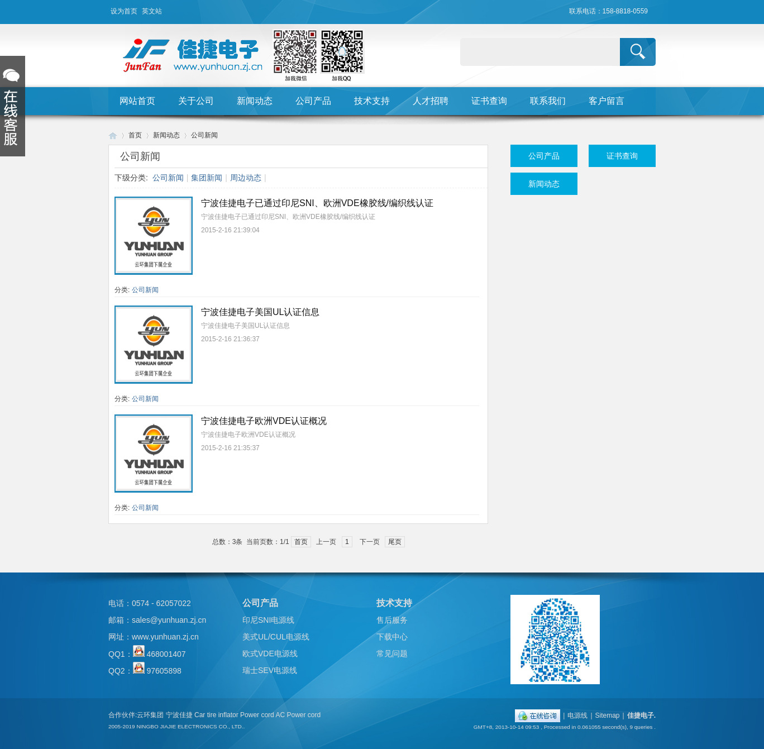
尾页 (395, 542)
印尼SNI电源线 (268, 620)
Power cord (257, 715)
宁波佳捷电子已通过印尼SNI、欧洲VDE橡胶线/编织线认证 (317, 203)
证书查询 (489, 101)
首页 (135, 135)
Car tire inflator (216, 715)
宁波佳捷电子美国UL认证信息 (260, 312)
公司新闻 (204, 135)
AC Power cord (298, 715)
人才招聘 (430, 101)
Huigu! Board (112, 135)
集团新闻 (206, 177)
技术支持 (372, 101)
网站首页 (137, 101)
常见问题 (392, 653)
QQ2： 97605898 (145, 670)
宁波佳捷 (179, 715)
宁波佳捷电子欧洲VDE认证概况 (264, 421)
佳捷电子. (641, 715)
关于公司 (196, 101)
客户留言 (606, 101)
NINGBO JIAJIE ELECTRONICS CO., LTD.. (190, 726)
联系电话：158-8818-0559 (608, 11)
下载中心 (392, 636)
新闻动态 (255, 101)
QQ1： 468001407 (147, 654)
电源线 (577, 715)
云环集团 (150, 715)
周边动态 (245, 177)
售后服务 (392, 620)
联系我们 (548, 101)
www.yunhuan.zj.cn (165, 636)
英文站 (152, 11)
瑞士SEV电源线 (269, 670)
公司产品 (313, 101)
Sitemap (607, 715)
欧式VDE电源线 (270, 653)
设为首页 (124, 11)
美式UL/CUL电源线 (275, 636)
